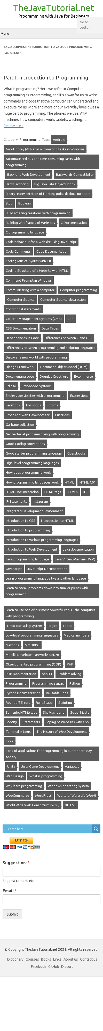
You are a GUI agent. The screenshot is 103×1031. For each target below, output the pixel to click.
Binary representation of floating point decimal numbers (48, 193)
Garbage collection (20, 424)
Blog (9, 203)
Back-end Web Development (28, 174)
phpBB (47, 674)
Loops (67, 625)
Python (74, 683)
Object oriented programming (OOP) (33, 664)
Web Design (15, 776)
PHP (70, 664)
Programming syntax (48, 683)
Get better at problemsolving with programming (42, 434)
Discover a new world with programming (36, 357)
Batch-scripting (17, 184)
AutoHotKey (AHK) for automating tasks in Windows (45, 149)
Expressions (79, 395)
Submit (12, 914)
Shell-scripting (54, 712)
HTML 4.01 (88, 482)
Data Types (50, 328)
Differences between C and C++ (68, 338)
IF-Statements (16, 501)
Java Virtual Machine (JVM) (75, 559)
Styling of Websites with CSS (67, 722)
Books (46, 959)
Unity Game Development (40, 766)
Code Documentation (52, 251)
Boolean (24, 203)
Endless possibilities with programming (35, 395)
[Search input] (48, 828)
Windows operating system (68, 786)
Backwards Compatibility (74, 174)
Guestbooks (76, 453)
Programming (30, 139)
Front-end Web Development (28, 415)
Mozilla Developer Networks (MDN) (32, 654)
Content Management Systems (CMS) (34, 318)
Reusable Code (57, 693)
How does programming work (28, 472)
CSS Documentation (21, 328)
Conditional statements (23, 309)
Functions (62, 415)
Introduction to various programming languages (42, 540)
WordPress (43, 795)
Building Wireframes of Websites (30, 222)
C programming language (25, 232)
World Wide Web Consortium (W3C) (32, 805)
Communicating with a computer (30, 290)
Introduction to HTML (57, 520)
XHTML (70, 805)
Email (10, 890)
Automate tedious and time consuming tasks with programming (43, 162)
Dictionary (15, 959)
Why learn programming (24, 786)
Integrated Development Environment (34, 511)
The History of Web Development (61, 731)
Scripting (65, 702)
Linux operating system (24, 625)
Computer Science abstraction (63, 299)
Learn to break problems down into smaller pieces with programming (47, 591)
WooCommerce (17, 795)
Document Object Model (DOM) (64, 367)
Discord (67, 966)
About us (71, 959)
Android (59, 139)
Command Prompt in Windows (29, 280)
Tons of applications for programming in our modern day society (49, 754)
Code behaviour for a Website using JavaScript (41, 242)
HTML (69, 482)
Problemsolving (69, 674)
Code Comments (18, 251)
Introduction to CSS (20, 520)
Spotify (11, 722)
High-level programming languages (32, 463)
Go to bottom (85, 24)
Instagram (40, 501)
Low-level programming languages (32, 635)
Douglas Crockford (54, 376)
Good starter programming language (34, 453)
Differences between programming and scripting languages (50, 347)
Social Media (79, 712)
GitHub (53, 966)
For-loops (33, 405)
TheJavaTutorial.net (53, 7)
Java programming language (27, 559)
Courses (32, 959)
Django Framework (20, 367)
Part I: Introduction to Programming (46, 78)
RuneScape (44, 702)
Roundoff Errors (18, 702)
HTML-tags (52, 492)
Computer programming (78, 290)
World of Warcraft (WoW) (76, 795)
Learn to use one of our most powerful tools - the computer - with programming (51, 613)
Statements (31, 722)
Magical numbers (76, 635)
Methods (12, 645)
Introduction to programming (28, 530)
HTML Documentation (22, 492)
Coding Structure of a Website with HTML (37, 270)
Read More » (13, 126)
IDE (85, 492)
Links (57, 959)
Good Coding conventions (25, 443)
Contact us (88, 959)
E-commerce (83, 376)
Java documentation (78, 549)
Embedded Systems (37, 386)
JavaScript (14, 569)
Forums (52, 405)
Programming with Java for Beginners (54, 16)
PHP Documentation (21, 674)
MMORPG (32, 645)
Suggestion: (16, 862)
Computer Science (21, 299)
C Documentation (74, 222)
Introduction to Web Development (31, 549)
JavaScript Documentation (47, 569)
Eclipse (11, 386)
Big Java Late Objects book (54, 184)
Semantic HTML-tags (21, 712)
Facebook (13, 405)
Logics (52, 625)
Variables (72, 766)
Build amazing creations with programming (38, 213)
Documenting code (20, 376)
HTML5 (72, 492)
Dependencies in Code (22, 338)
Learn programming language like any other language (46, 578)
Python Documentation (23, 693)
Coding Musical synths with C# (28, 261)
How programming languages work (32, 482)
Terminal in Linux (18, 731)
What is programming (45, 776)
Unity (11, 766)
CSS (70, 318)
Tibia (9, 741)
